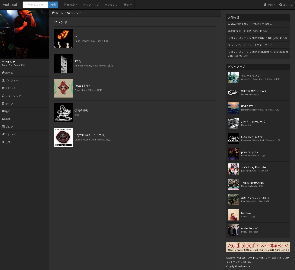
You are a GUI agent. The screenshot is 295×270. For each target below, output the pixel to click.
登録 (269, 4)
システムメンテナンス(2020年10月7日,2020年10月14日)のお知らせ (258, 53)
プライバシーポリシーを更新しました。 (251, 45)
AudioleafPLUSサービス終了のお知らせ (251, 24)
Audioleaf (10, 5)
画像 (6, 119)
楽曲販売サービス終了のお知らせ (248, 31)
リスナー (9, 142)
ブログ (7, 126)
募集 (128, 4)
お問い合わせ (248, 262)
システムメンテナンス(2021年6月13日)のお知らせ (257, 38)
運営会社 (276, 257)
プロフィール (11, 80)
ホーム (7, 72)
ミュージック (11, 95)
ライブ (7, 103)
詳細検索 (70, 4)
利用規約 (241, 257)
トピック (9, 88)
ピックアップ (91, 4)
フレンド (9, 134)
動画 (6, 111)
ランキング (111, 4)
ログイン (286, 4)
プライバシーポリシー (259, 257)
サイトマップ (233, 262)
